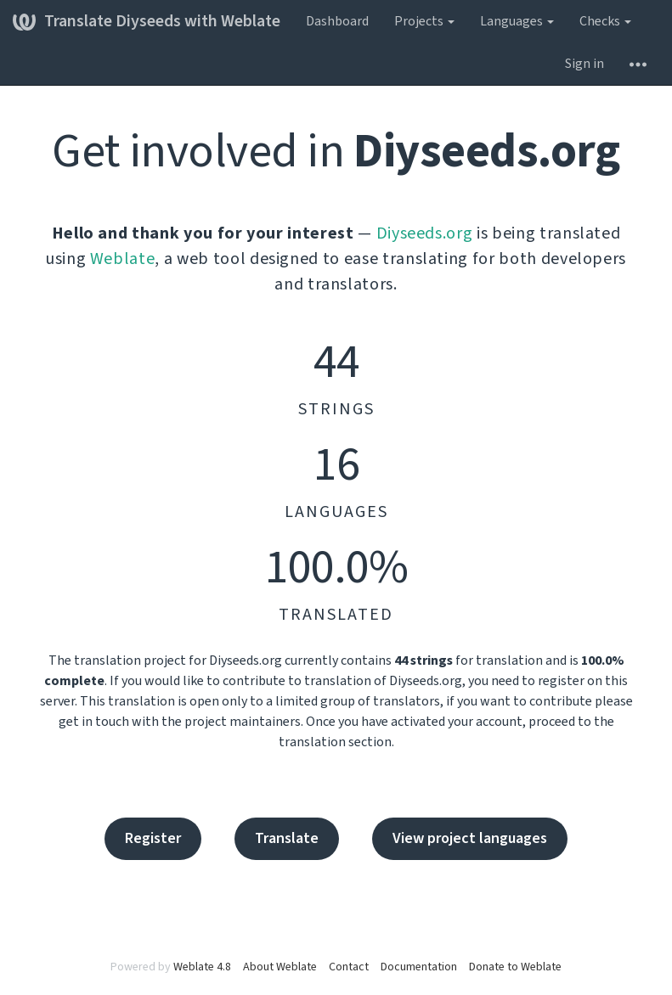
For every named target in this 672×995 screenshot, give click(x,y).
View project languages (469, 838)
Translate (287, 838)
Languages (517, 21)
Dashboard (337, 21)
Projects (424, 21)
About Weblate (280, 966)
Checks (605, 21)
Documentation (419, 966)
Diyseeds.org (424, 233)
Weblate (122, 259)
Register (153, 838)
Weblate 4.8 (202, 966)
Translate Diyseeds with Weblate (146, 21)
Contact (349, 966)
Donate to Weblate (515, 966)
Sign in (584, 63)
